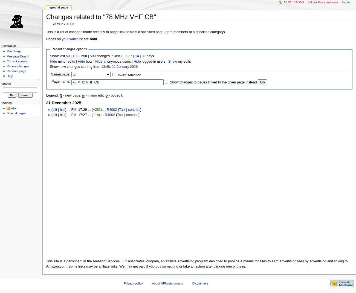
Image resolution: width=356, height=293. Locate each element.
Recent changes (18, 66)
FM (73, 110)
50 (68, 56)
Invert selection (129, 75)
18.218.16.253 (294, 2)
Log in (346, 2)
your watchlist (72, 39)
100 (75, 56)
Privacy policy (133, 283)
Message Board (17, 56)
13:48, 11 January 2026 (119, 67)
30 (144, 56)
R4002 (112, 110)
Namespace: (60, 74)
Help (10, 76)
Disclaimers (200, 283)
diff (55, 110)
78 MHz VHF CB (63, 23)
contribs (134, 110)
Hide (53, 61)
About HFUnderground (167, 283)
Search (6, 83)
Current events (17, 61)
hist (62, 110)
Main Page (14, 51)
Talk (122, 110)
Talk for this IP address (323, 2)
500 (92, 56)
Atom (14, 108)
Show (172, 61)
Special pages (16, 113)
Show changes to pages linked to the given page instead (213, 82)
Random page (16, 71)
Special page (58, 7)
